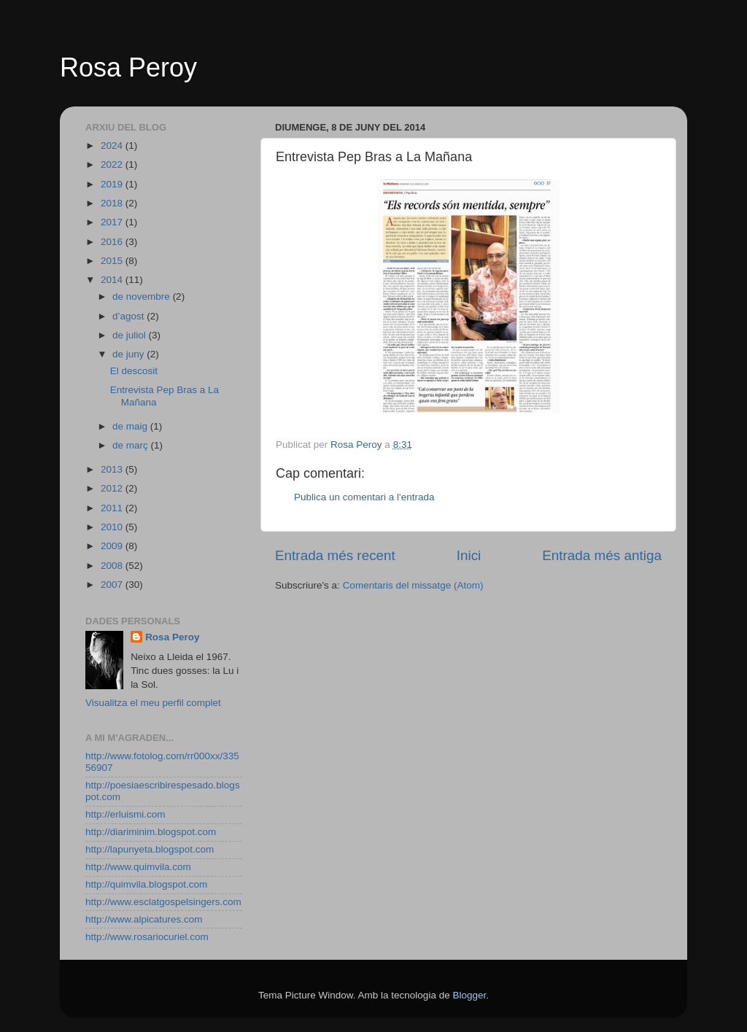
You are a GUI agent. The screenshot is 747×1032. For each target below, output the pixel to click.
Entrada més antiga (602, 555)
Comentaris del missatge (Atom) (413, 585)
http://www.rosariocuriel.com (147, 936)
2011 (113, 508)
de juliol (130, 335)
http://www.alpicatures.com (144, 919)
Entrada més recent (335, 555)
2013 (113, 469)
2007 (113, 584)
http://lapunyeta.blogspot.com (149, 849)
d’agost (129, 316)
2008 (113, 565)
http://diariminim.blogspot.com (150, 831)
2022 (113, 164)
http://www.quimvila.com (138, 866)
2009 (113, 545)
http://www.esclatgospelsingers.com (163, 901)
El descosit (134, 370)
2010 (113, 526)
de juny (129, 354)
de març (131, 445)
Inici (469, 555)
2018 (113, 203)
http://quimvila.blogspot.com (146, 884)
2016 (113, 241)
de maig (131, 426)
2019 (113, 184)
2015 (113, 260)
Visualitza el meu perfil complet (153, 702)
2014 (113, 279)
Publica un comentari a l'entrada (364, 497)
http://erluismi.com (125, 814)
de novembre (142, 296)
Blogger (469, 995)
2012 (113, 488)
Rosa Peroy (128, 67)
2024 (113, 145)
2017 (113, 222)
